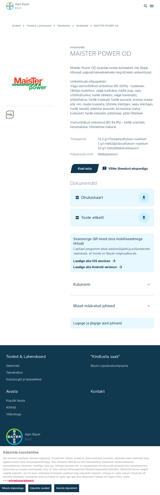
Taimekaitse (14, 372)
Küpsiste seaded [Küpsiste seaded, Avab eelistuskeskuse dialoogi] (40, 489)
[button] (112, 284)
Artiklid (11, 407)
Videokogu (13, 414)
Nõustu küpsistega (12, 489)
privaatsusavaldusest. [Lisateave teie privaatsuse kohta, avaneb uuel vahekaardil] (21, 481)
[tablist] (29, 112)
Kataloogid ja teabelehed (24, 379)
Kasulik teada (15, 400)
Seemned (12, 366)
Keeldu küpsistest (66, 489)
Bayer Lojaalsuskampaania (109, 366)
